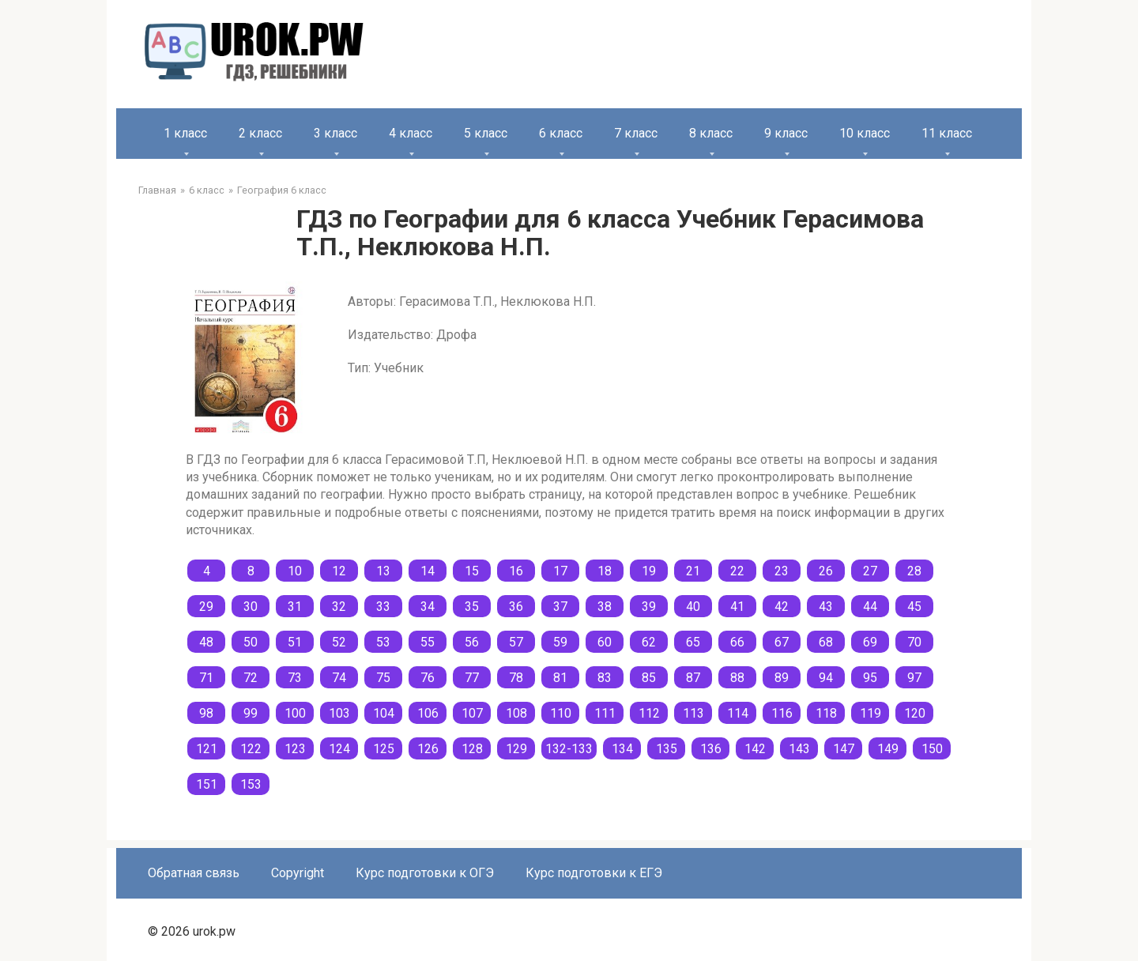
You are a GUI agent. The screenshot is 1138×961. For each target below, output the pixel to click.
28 (914, 570)
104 (383, 713)
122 (251, 748)
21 (693, 570)
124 (339, 748)
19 (649, 570)
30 (250, 606)
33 (383, 606)
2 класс (260, 133)
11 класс (946, 133)
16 (516, 570)
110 (560, 713)
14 (427, 570)
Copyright (297, 872)
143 (799, 748)
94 (826, 677)
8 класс (711, 133)
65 (693, 642)
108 (516, 713)
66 (737, 642)
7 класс (636, 133)
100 (295, 713)
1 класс (185, 133)
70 (914, 642)
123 (295, 748)
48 (206, 642)
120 (914, 713)
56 (472, 642)
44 (870, 606)
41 (737, 606)
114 (737, 713)
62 (649, 642)
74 (339, 677)
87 (693, 677)
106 (428, 713)
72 (250, 677)
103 (339, 713)
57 (516, 642)
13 (383, 570)
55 (427, 642)
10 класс (864, 133)
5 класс (485, 133)
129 (516, 748)
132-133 (569, 748)
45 (914, 606)
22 (737, 570)
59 (560, 642)
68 (826, 642)
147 (843, 748)
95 (870, 677)
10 (295, 570)
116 (782, 713)
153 (251, 784)
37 (560, 606)
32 (339, 606)
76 (427, 677)
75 (383, 677)
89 (781, 677)
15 (472, 570)
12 (339, 570)
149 (888, 748)
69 (870, 642)
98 (206, 713)
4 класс (410, 133)
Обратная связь (193, 872)
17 (560, 570)
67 (781, 642)
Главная (157, 190)
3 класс (335, 133)
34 (427, 606)
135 (666, 748)
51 (295, 642)
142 (755, 748)
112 (649, 713)
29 (206, 606)
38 (604, 606)
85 (649, 677)
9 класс (786, 133)
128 (472, 748)
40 (693, 606)
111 (605, 713)
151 (206, 784)
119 (870, 713)
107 (472, 713)
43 (826, 606)
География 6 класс (281, 190)
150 (932, 748)
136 (711, 748)
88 (737, 677)
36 (516, 606)
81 (560, 677)
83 (604, 677)
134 (622, 748)
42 (781, 606)
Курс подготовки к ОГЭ (425, 872)
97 (914, 677)
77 (472, 677)
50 (250, 642)
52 (339, 642)
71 (206, 677)
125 (383, 748)
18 (604, 570)
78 (516, 677)
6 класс (560, 133)
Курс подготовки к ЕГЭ (594, 872)
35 (472, 606)
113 (693, 713)
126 (428, 748)
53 (383, 642)
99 (250, 713)
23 (781, 570)
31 (295, 606)
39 (649, 606)
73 (295, 677)
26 (826, 570)
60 (604, 642)
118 (826, 713)
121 (206, 748)
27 (870, 570)
